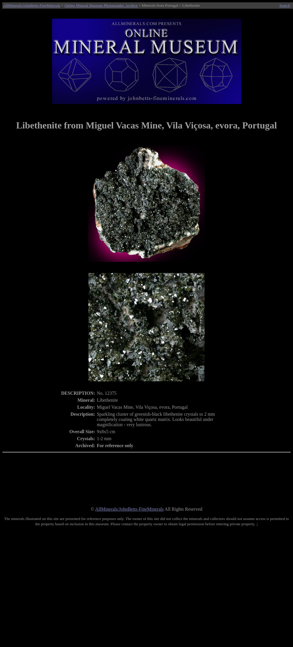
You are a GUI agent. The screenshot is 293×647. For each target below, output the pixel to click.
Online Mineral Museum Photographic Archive (101, 5)
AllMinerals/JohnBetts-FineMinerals (31, 5)
